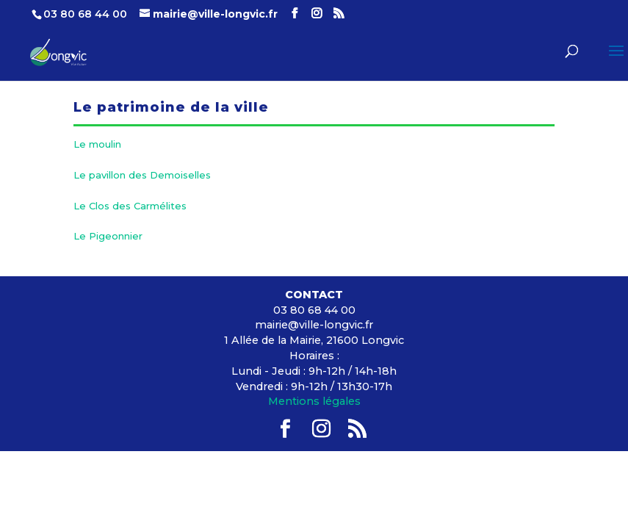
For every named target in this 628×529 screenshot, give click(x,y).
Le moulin (97, 144)
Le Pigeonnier (107, 236)
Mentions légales (314, 401)
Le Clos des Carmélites (130, 206)
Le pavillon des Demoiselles (142, 175)
